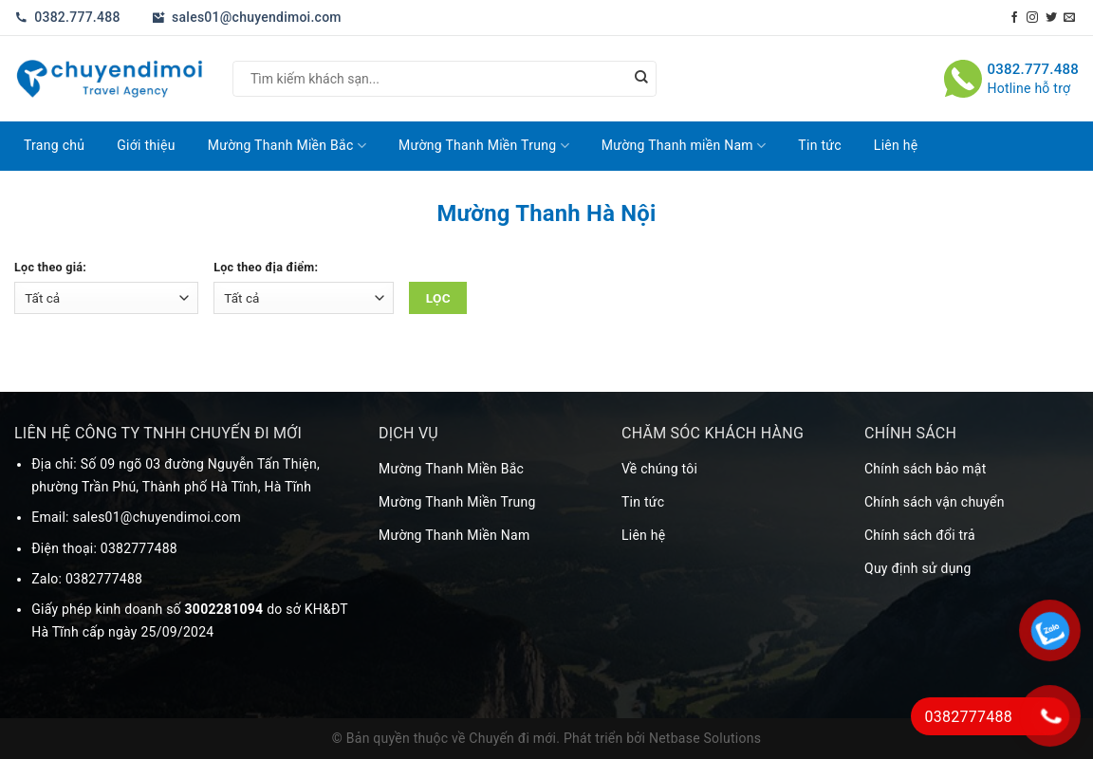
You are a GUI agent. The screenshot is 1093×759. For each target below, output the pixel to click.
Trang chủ (54, 145)
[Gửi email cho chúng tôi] (1069, 18)
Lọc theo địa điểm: (265, 267)
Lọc (438, 297)
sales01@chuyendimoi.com (247, 17)
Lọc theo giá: (50, 267)
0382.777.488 (67, 17)
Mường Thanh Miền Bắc (287, 146)
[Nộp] (641, 79)
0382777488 (139, 548)
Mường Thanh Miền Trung (483, 146)
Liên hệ (896, 145)
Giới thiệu (146, 145)
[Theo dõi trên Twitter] (1051, 18)
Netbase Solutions (705, 738)
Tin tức (820, 145)
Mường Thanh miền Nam (684, 146)
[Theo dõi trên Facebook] (1014, 18)
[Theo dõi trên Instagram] (1032, 18)
